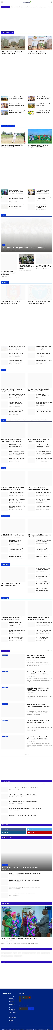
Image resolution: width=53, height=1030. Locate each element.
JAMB (3, 363)
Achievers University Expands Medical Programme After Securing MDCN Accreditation (31, 7)
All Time (43, 777)
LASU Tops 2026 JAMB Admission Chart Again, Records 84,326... (17, 388)
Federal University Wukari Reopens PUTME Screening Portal (17, 625)
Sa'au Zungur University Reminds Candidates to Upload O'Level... (43, 625)
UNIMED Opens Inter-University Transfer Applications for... (10, 296)
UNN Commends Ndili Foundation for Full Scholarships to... (39, 529)
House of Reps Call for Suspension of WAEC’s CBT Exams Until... (17, 453)
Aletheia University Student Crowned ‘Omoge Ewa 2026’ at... (16, 191)
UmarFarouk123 (39, 99)
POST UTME (5, 592)
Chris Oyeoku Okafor (13, 810)
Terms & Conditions (47, 1027)
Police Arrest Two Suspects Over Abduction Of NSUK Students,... (43, 97)
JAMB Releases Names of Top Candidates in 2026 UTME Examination (16, 405)
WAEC (3, 414)
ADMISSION (5, 276)
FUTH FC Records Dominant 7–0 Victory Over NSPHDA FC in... (38, 146)
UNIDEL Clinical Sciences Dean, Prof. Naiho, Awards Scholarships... (12, 529)
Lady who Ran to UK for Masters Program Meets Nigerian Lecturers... (12, 1012)
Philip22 (10, 201)
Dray (37, 392)
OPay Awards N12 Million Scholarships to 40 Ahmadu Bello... (23, 809)
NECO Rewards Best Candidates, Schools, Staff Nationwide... (43, 494)
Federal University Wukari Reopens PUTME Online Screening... (44, 617)
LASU (20, 946)
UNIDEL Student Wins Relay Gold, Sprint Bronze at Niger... (43, 198)
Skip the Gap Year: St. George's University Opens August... (43, 348)
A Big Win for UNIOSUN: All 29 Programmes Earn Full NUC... (10, 578)
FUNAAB (28, 946)
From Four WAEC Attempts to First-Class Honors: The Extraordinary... (44, 446)
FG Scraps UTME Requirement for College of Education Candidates (43, 404)
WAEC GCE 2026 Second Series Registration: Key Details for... (16, 439)
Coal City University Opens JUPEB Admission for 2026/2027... (16, 348)
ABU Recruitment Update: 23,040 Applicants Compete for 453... (11, 612)
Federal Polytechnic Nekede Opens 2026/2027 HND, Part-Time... (17, 341)
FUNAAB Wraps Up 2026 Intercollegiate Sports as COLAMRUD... (41, 206)
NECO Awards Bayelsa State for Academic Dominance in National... (38, 482)
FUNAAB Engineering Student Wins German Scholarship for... (43, 534)
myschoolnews (5, 946)
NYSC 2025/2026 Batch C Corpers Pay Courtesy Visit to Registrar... (26, 267)
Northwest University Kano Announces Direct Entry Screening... (15, 618)
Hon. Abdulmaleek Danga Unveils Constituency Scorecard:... (43, 542)
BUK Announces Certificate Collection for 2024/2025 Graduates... (15, 535)
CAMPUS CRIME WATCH (7, 32)
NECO (3, 461)
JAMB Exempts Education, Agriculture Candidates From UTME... (16, 397)
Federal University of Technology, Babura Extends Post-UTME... (16, 631)
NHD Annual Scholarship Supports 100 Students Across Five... (17, 542)
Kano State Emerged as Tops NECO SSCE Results (17, 500)
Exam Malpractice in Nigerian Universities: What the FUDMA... (37, 52)
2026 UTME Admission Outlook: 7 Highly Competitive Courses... (11, 383)
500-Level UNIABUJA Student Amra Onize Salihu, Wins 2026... (44, 569)
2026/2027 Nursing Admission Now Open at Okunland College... (39, 296)
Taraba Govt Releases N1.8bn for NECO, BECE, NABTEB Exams (16, 487)
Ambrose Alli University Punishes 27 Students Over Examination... (16, 97)
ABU (38, 946)
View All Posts (48, 644)
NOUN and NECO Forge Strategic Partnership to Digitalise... (43, 487)
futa (12, 949)
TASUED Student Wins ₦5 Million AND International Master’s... (43, 562)
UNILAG (15, 946)
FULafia (3, 949)
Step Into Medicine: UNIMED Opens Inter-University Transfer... (43, 341)
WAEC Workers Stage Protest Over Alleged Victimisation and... (38, 434)
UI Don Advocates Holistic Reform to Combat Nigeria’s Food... (43, 583)
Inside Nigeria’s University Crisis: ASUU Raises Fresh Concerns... (38, 683)
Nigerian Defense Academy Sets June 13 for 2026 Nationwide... (38, 731)
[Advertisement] (26, 19)
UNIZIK (20, 949)
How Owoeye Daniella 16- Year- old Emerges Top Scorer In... (44, 396)
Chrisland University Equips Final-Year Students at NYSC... (43, 266)
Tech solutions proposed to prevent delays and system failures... (44, 439)
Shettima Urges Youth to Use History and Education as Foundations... (39, 666)
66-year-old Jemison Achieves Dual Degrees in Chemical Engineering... (25, 802)
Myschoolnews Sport (8, 126)
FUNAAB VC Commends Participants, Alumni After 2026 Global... (16, 199)
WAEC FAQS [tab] (46, 413)
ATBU (16, 949)
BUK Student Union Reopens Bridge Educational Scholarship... (44, 549)
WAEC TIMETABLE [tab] (16, 413)
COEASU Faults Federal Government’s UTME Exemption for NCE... (43, 389)
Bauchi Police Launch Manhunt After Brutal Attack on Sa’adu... (43, 111)
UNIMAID (34, 946)
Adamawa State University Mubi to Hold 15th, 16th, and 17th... (23, 788)
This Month (26, 777)
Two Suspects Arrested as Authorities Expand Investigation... (17, 104)
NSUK (8, 949)
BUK (11, 946)
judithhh (10, 99)
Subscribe (31, 1002)
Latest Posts (5, 644)
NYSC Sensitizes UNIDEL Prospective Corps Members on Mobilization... (8, 267)
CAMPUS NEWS (5, 558)
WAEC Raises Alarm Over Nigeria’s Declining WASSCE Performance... (11, 434)
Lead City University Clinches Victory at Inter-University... (42, 191)
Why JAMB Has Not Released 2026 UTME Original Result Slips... (38, 383)
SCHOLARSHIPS (5, 509)
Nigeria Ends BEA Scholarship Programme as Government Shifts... (39, 699)
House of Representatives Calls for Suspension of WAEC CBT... (44, 453)
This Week (9, 777)
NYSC (3, 215)
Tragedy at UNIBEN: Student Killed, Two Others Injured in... (43, 104)
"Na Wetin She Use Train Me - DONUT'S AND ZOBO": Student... (13, 1004)
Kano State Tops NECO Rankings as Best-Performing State (17, 494)
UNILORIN (47, 946)
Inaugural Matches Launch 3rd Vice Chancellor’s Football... (12, 146)
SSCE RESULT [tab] (25, 413)
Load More (26, 748)
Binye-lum (11, 803)
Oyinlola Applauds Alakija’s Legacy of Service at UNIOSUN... (43, 355)
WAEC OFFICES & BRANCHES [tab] (35, 413)
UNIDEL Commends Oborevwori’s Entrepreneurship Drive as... (16, 205)
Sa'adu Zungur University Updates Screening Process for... (43, 500)
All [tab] (10, 413)
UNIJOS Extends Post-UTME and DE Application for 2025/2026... (44, 631)
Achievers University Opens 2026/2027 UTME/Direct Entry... (16, 355)
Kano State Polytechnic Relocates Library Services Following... (43, 576)
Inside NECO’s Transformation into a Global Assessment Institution (12, 482)
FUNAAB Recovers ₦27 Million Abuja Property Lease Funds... (12, 52)
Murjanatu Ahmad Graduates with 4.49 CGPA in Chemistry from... (23, 795)
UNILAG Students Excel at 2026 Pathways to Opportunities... (16, 549)
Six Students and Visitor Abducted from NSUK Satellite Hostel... (17, 111)
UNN (42, 946)
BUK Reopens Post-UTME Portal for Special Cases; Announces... (39, 612)
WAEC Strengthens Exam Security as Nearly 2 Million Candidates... (16, 446)
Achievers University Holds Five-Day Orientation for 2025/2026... (23, 781)
